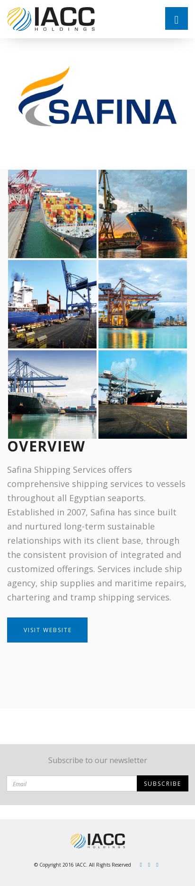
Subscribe (162, 784)
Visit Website (48, 630)
